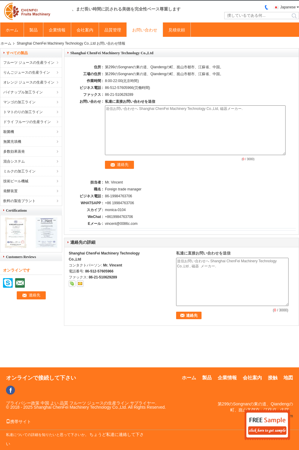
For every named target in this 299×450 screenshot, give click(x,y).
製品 (33, 30)
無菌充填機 (12, 142)
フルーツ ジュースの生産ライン (28, 62)
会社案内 (85, 30)
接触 (272, 377)
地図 (288, 377)
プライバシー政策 (22, 403)
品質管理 (112, 30)
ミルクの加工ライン (19, 171)
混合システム (14, 161)
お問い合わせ (144, 30)
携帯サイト (18, 421)
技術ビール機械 (15, 181)
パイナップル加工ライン (23, 92)
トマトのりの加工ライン (23, 112)
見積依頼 (176, 30)
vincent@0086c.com (121, 224)
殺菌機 (8, 132)
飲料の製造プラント (19, 201)
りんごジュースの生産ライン (26, 72)
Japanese (288, 7)
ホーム (12, 30)
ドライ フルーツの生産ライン (27, 122)
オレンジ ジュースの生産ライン (28, 82)
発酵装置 (10, 191)
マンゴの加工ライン (19, 102)
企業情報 (57, 30)
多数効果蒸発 (14, 151)
